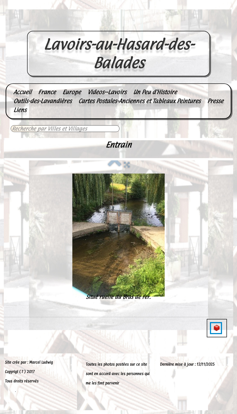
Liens (19, 109)
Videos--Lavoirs (107, 92)
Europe (71, 92)
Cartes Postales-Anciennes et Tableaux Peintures (139, 101)
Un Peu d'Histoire (155, 92)
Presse (215, 101)
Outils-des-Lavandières (42, 101)
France (47, 92)
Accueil (22, 92)
